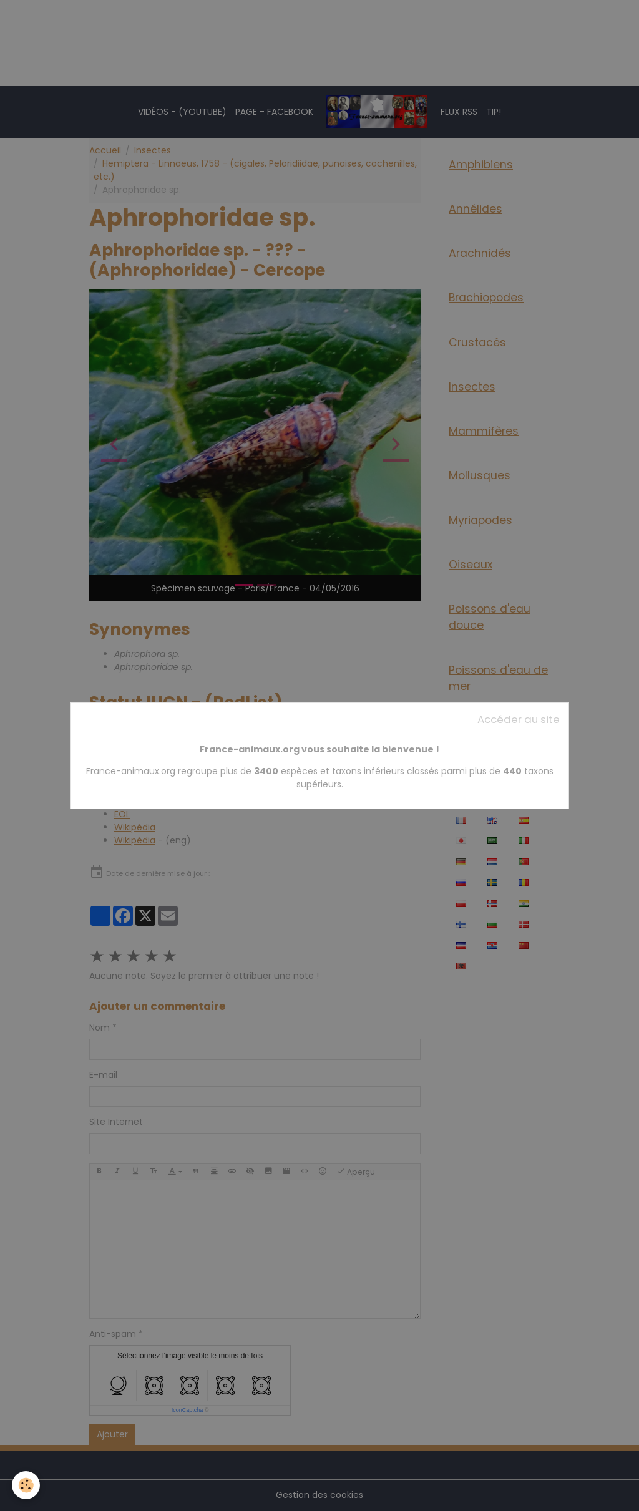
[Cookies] (26, 1485)
